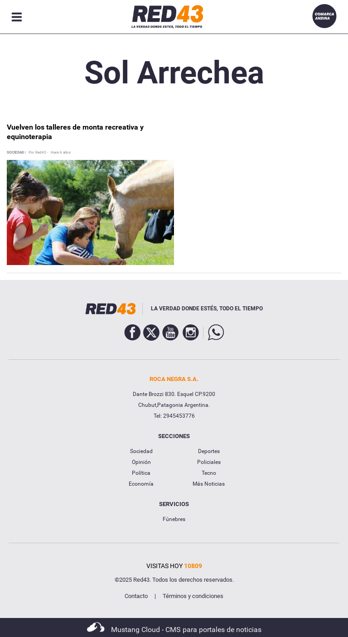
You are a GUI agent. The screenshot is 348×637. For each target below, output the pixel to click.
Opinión (141, 462)
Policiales (209, 462)
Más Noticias (209, 484)
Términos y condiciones (193, 596)
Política (141, 473)
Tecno (209, 473)
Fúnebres (174, 519)
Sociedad (141, 451)
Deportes (209, 451)
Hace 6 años (61, 152)
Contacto (136, 596)
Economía (141, 484)
